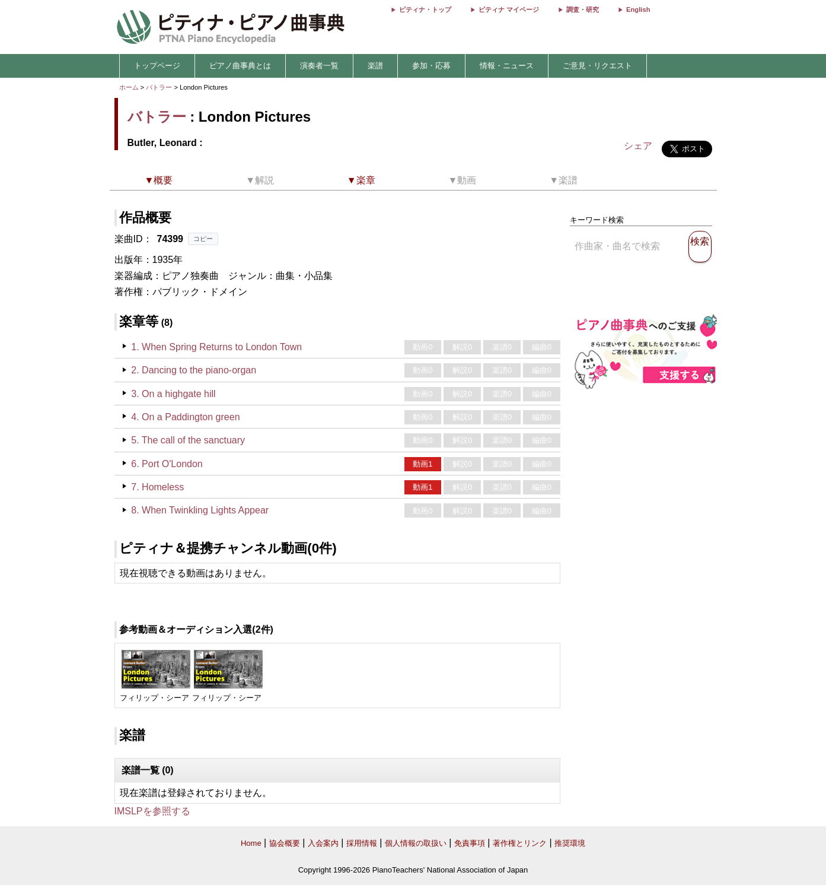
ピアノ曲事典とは (240, 65)
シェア (638, 146)
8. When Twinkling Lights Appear (200, 510)
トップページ (157, 65)
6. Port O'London (166, 464)
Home (251, 843)
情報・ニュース (507, 65)
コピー (203, 238)
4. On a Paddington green (185, 417)
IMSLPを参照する (152, 811)
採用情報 (361, 843)
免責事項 (469, 843)
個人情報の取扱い (416, 843)
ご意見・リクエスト (597, 65)
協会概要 (284, 843)
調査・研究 (582, 9)
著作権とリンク (520, 843)
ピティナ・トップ (425, 9)
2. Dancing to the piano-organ (193, 370)
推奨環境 (569, 843)
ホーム (129, 87)
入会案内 (323, 843)
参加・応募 (431, 65)
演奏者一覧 (319, 65)
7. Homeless (157, 487)
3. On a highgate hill (173, 394)
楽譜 (375, 65)
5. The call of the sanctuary (188, 440)
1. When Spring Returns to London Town (216, 347)
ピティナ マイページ (509, 9)
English (638, 9)
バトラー (159, 87)
